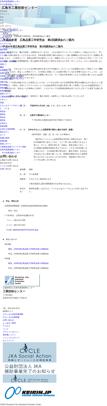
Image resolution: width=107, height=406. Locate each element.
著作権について (9, 335)
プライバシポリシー (11, 332)
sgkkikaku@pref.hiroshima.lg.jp (25, 230)
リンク (5, 329)
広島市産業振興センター (10, 1)
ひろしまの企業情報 (11, 317)
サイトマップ (8, 341)
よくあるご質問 (9, 323)
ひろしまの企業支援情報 (13, 314)
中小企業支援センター (9, 4)
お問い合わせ (8, 320)
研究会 (5, 33)
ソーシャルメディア (11, 338)
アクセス (6, 326)
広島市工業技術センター (20, 8)
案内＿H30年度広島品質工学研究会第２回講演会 (28, 249)
